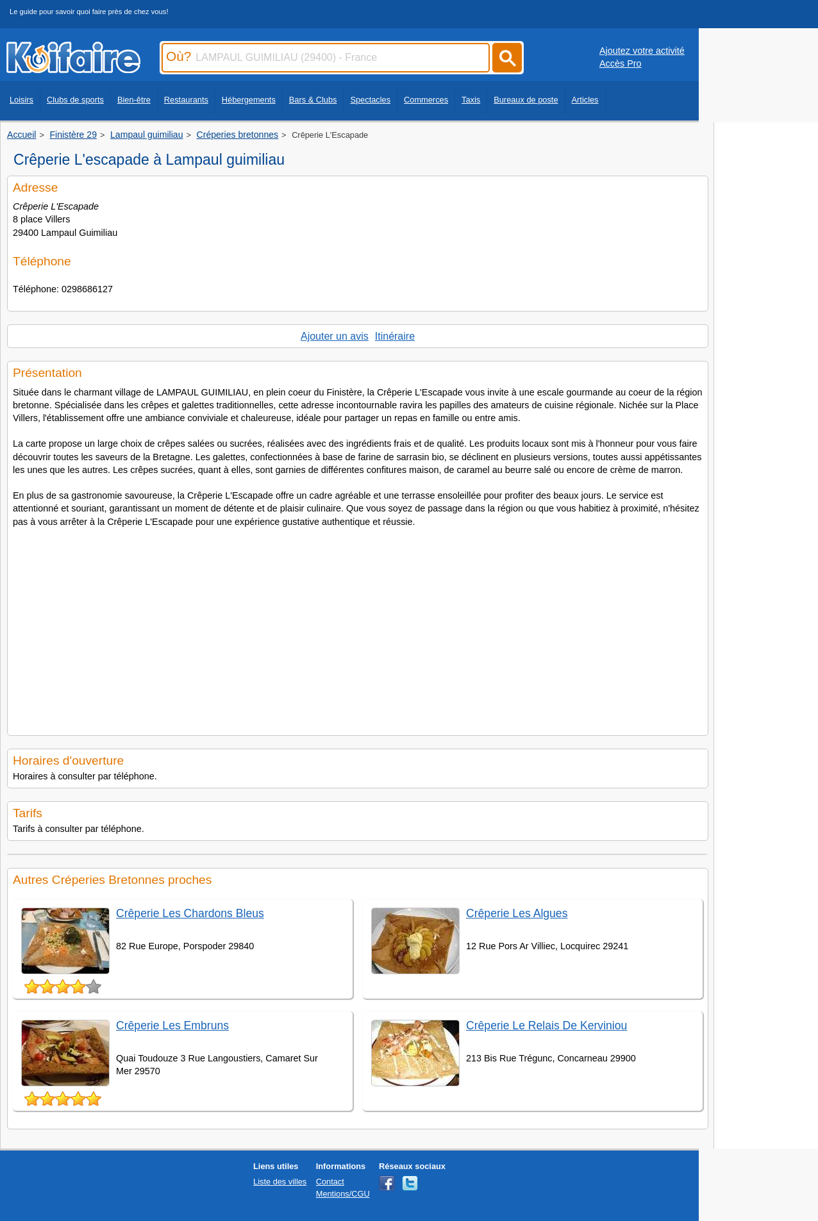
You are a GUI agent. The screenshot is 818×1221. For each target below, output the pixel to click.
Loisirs (21, 99)
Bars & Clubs (313, 99)
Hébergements (249, 99)
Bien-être (134, 99)
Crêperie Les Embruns (172, 1025)
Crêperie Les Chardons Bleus (190, 913)
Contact (330, 1181)
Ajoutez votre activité (642, 51)
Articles (585, 99)
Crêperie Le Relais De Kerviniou (546, 1025)
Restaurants (186, 99)
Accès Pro (620, 63)
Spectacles (370, 99)
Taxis (471, 99)
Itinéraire (395, 336)
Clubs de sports (75, 99)
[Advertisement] (357, 627)
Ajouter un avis (335, 336)
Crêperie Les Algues (516, 913)
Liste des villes (279, 1181)
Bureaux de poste (526, 99)
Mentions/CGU (343, 1194)
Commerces (426, 99)
